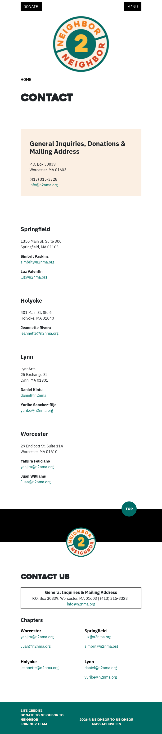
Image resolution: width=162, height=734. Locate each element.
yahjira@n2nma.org (37, 466)
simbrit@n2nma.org (37, 262)
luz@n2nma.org (34, 277)
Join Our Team (34, 724)
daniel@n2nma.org (101, 667)
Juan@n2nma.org (36, 482)
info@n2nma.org (44, 185)
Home (26, 79)
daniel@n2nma (33, 395)
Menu (132, 6)
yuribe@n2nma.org (37, 410)
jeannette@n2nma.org (39, 333)
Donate (31, 6)
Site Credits (32, 711)
